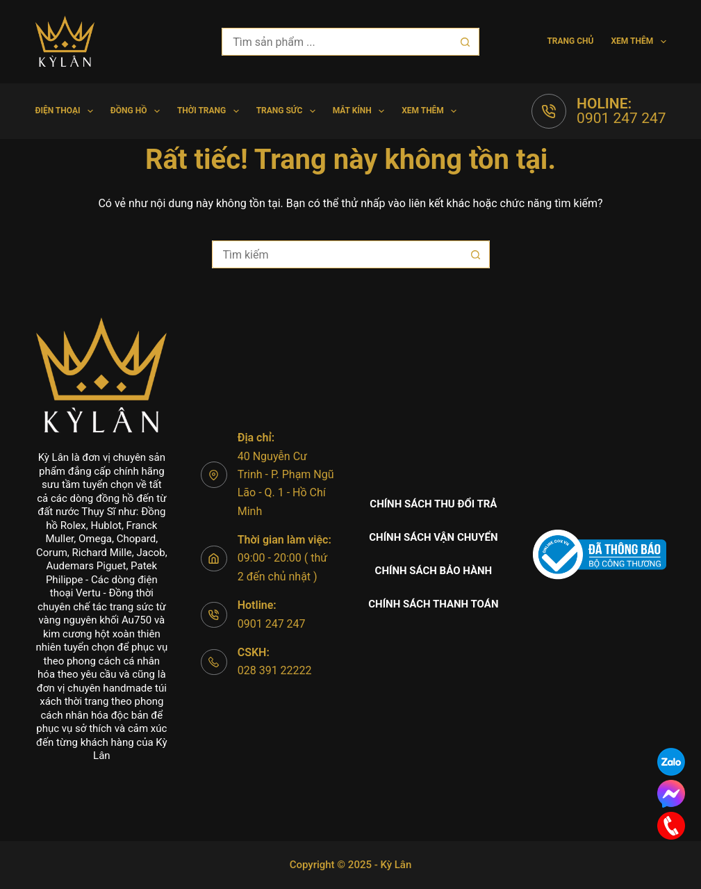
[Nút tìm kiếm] (465, 42)
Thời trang (211, 111)
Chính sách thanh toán (433, 604)
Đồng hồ (137, 111)
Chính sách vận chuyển (433, 537)
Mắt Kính (361, 111)
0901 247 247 (621, 118)
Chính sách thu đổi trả (433, 504)
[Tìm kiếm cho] (336, 42)
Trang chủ (570, 41)
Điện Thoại (66, 111)
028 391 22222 (275, 670)
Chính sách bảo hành (434, 570)
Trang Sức (288, 111)
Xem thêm (638, 41)
